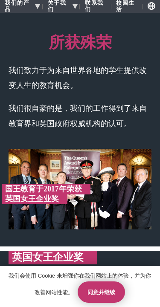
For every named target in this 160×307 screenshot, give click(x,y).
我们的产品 (17, 6)
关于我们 (57, 6)
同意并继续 (101, 292)
